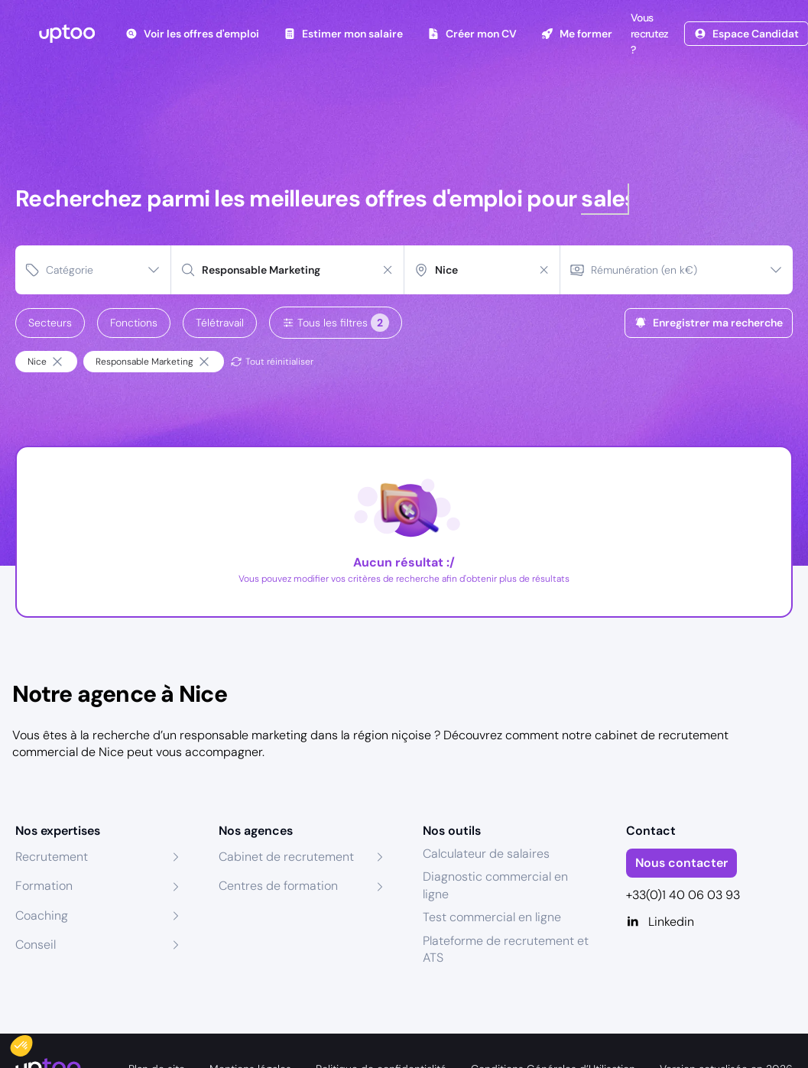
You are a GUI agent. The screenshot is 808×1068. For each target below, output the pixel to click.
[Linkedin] (709, 922)
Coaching (41, 915)
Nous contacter (681, 863)
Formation (44, 886)
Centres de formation (278, 886)
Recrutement (51, 857)
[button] (32, 1042)
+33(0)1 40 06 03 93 (683, 895)
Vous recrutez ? (648, 33)
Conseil (35, 945)
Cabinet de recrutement (286, 857)
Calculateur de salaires (486, 854)
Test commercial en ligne (492, 917)
